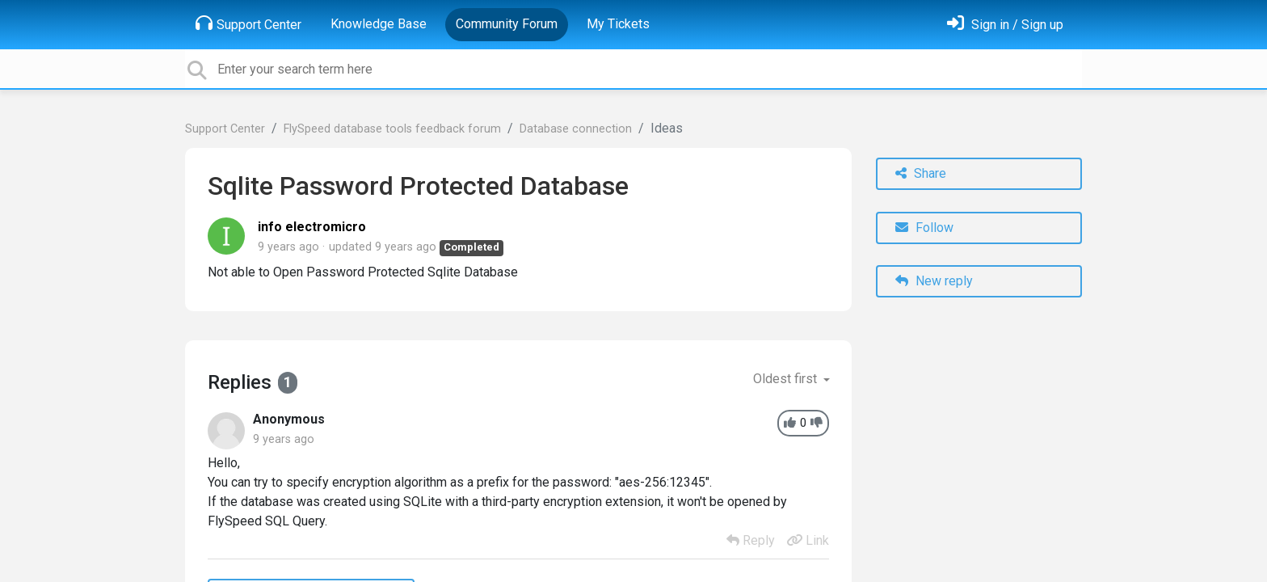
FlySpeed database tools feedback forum (392, 129)
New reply (934, 281)
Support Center (248, 23)
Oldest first (786, 378)
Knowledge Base (378, 24)
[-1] (816, 423)
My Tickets (618, 24)
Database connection (576, 129)
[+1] (790, 423)
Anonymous (289, 419)
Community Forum (507, 24)
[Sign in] (1005, 24)
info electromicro (312, 226)
